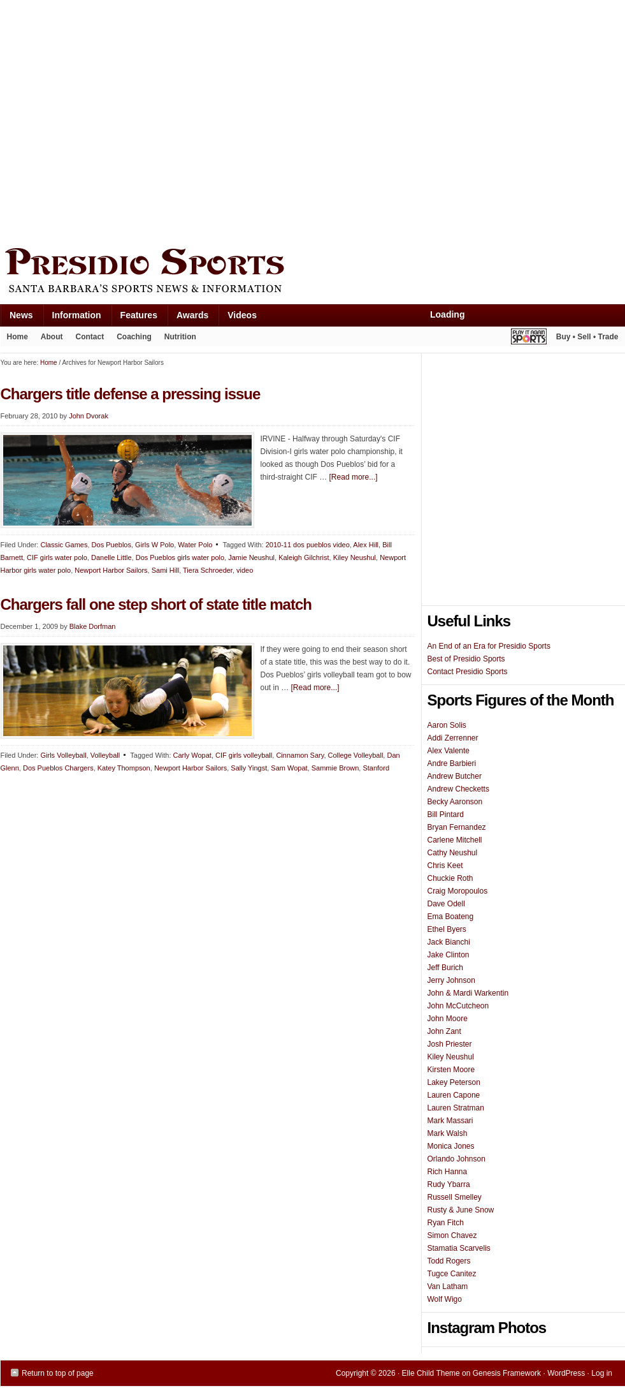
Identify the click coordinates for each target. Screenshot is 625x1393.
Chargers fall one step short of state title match (156, 604)
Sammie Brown (335, 768)
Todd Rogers (449, 1261)
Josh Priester (449, 1044)
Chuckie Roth (450, 878)
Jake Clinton (448, 954)
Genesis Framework (507, 1373)
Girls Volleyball (63, 755)
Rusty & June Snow (460, 1209)
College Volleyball (356, 755)
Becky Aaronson (455, 801)
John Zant (444, 1031)
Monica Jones (451, 1146)
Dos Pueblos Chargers (58, 768)
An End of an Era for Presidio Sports (488, 646)
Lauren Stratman (455, 1107)
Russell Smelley (454, 1197)
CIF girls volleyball (243, 755)
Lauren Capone (453, 1095)
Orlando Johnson (456, 1158)
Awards (187, 318)
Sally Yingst (249, 768)
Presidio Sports (313, 272)
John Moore (447, 1018)
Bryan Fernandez (456, 827)
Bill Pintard (445, 814)
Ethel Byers (446, 929)
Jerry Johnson (451, 980)
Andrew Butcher (454, 776)
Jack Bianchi (448, 942)
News (16, 318)
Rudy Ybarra (448, 1184)
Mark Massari (450, 1120)
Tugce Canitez (452, 1273)
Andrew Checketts (458, 789)
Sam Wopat (289, 768)
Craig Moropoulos (457, 891)
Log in (601, 1373)
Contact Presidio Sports (467, 671)
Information (72, 318)
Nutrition (180, 336)
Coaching (134, 336)
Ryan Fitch (445, 1222)
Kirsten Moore (451, 1069)
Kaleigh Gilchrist (303, 557)
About (48, 339)
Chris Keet (445, 865)
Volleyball (105, 755)
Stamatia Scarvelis (459, 1248)
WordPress (566, 1373)
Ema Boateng (450, 916)
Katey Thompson (123, 768)
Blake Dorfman (92, 626)
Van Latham (447, 1286)
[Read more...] (353, 477)
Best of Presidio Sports (466, 658)
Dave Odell (446, 903)
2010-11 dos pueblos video (308, 545)
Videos (242, 315)
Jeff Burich (445, 967)
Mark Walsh (447, 1133)
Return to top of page (58, 1373)
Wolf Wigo (444, 1299)
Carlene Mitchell (454, 840)
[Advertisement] (120, 120)
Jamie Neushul (251, 557)
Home (17, 336)
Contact (90, 336)
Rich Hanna (447, 1171)
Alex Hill (365, 545)
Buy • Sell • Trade (587, 336)
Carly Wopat (192, 755)
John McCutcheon (458, 1005)
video (244, 570)
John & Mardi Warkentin (468, 993)
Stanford (376, 768)
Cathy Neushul (452, 852)
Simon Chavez (452, 1235)
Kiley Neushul (354, 557)
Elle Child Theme (431, 1373)
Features (134, 318)
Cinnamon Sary (300, 755)
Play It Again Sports (529, 338)
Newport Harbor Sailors (190, 768)
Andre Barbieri (452, 763)
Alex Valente (448, 750)
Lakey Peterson (453, 1082)
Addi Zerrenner (452, 737)
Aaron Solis (446, 725)
